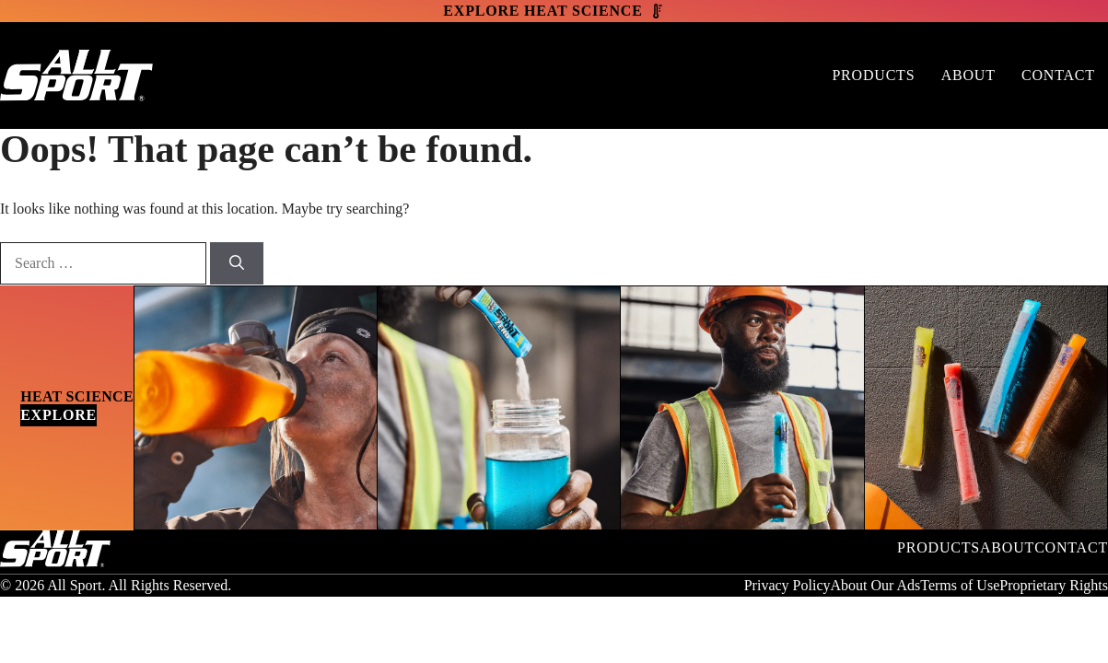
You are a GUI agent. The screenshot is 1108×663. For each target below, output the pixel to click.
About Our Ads (875, 585)
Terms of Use (959, 585)
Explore (58, 415)
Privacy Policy (787, 585)
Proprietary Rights (1053, 585)
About (968, 75)
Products (873, 75)
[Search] (236, 263)
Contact (1058, 75)
